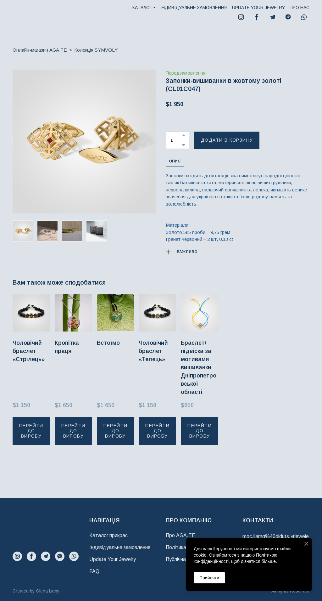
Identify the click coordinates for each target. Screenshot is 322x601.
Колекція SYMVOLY (96, 50)
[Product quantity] (176, 140)
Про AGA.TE (180, 535)
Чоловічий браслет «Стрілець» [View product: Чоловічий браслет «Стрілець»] (29, 350)
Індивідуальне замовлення (119, 547)
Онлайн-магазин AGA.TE (40, 50)
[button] (241, 17)
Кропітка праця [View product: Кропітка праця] (67, 346)
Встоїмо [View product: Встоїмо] (108, 342)
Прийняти (209, 577)
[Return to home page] (30, 14)
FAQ (94, 571)
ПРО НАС (299, 7)
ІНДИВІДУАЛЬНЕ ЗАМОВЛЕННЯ (193, 7)
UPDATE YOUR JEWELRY (258, 7)
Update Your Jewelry (112, 559)
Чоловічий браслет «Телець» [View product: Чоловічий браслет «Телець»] (153, 350)
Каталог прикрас (108, 535)
